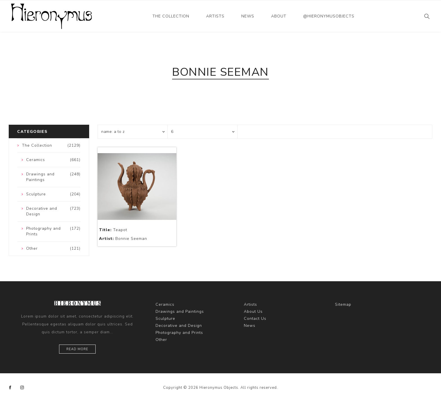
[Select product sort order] (133, 132)
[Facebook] (10, 387)
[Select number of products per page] (202, 132)
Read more (77, 349)
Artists (215, 16)
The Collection (170, 16)
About (278, 16)
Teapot (113, 230)
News (247, 16)
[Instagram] (22, 387)
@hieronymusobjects (328, 16)
